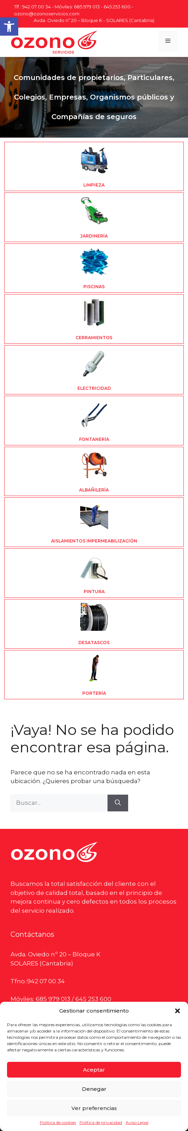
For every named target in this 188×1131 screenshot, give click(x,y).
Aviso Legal (137, 1122)
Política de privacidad (100, 1122)
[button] (9, 26)
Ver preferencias (94, 1108)
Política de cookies (58, 1122)
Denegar (94, 1089)
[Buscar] (117, 803)
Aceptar (94, 1069)
